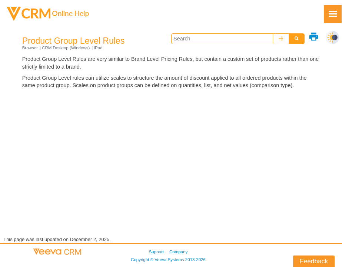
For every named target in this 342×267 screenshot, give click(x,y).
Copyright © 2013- (168, 259)
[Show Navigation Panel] (333, 14)
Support (156, 252)
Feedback (314, 261)
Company (178, 252)
